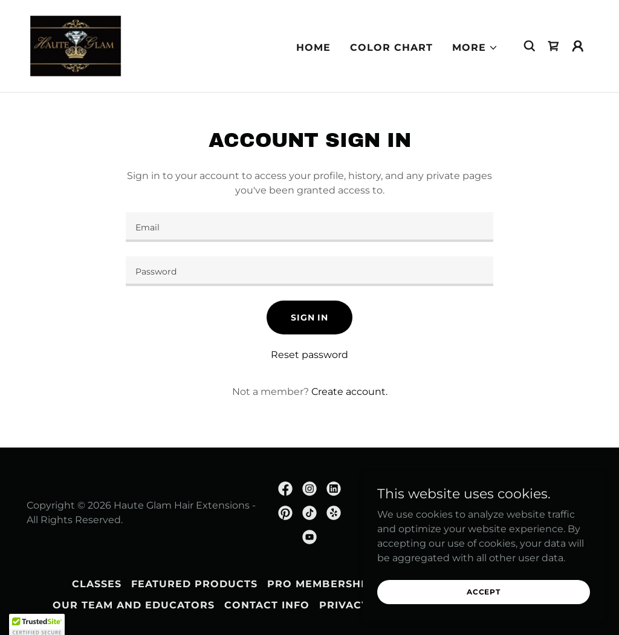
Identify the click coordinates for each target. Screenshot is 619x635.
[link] (75, 45)
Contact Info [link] (267, 605)
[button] (475, 48)
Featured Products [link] (194, 584)
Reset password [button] (309, 354)
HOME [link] (313, 47)
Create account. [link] (349, 391)
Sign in (309, 317)
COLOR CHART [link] (391, 47)
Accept (484, 591)
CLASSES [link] (97, 584)
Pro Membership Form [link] (338, 584)
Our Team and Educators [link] (134, 605)
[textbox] (309, 227)
